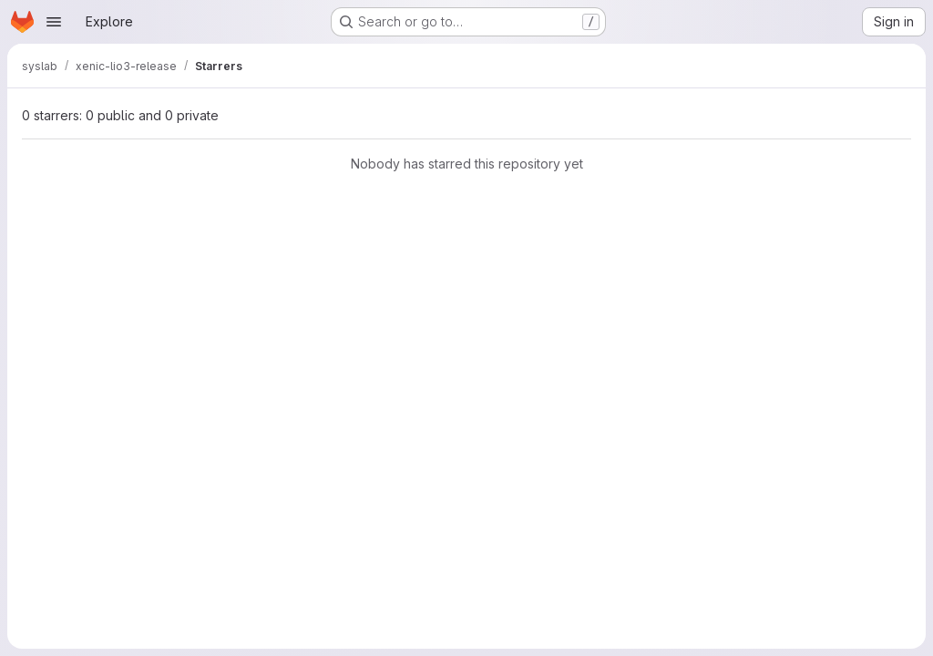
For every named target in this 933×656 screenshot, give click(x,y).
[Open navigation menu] (53, 21)
